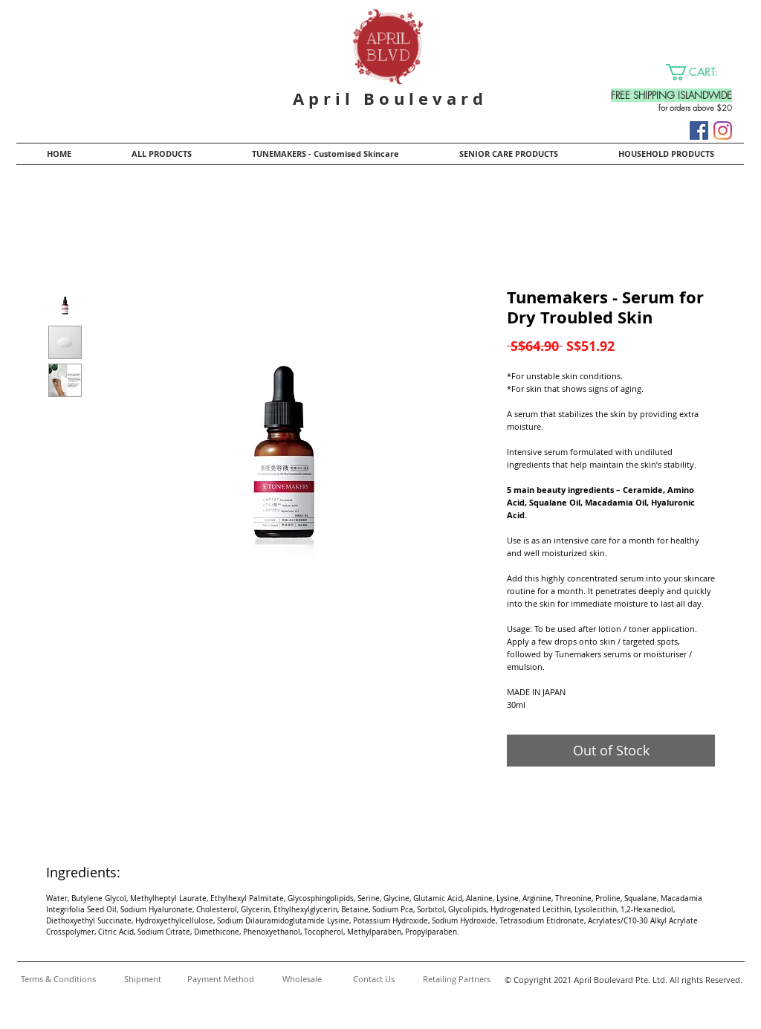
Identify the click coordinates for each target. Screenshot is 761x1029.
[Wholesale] (302, 979)
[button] (701, 72)
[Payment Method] (220, 979)
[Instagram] (722, 130)
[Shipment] (143, 979)
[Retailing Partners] (456, 979)
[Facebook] (699, 130)
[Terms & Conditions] (58, 979)
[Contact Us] (374, 979)
